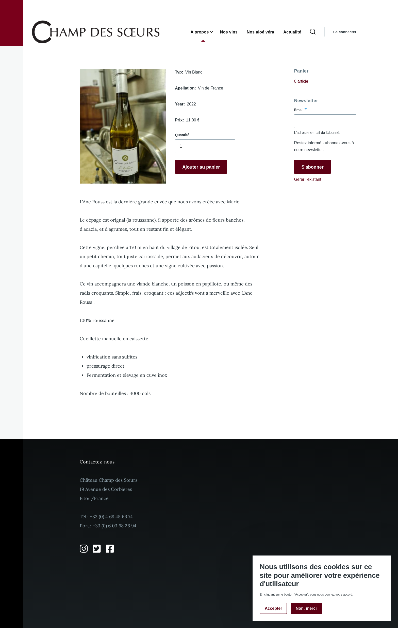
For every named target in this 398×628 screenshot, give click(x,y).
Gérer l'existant (307, 179)
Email (298, 110)
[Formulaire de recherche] (313, 32)
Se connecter (344, 32)
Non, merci (306, 608)
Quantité (182, 135)
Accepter (273, 608)
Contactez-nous (97, 462)
